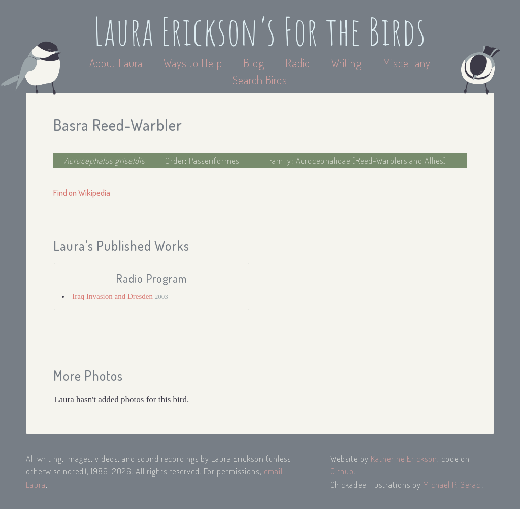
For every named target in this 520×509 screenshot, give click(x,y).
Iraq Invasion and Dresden (113, 296)
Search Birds (260, 80)
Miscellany (407, 63)
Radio (299, 63)
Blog (254, 63)
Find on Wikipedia (81, 192)
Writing (346, 63)
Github (342, 471)
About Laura (117, 63)
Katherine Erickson (404, 458)
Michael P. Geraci (452, 484)
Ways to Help (194, 63)
